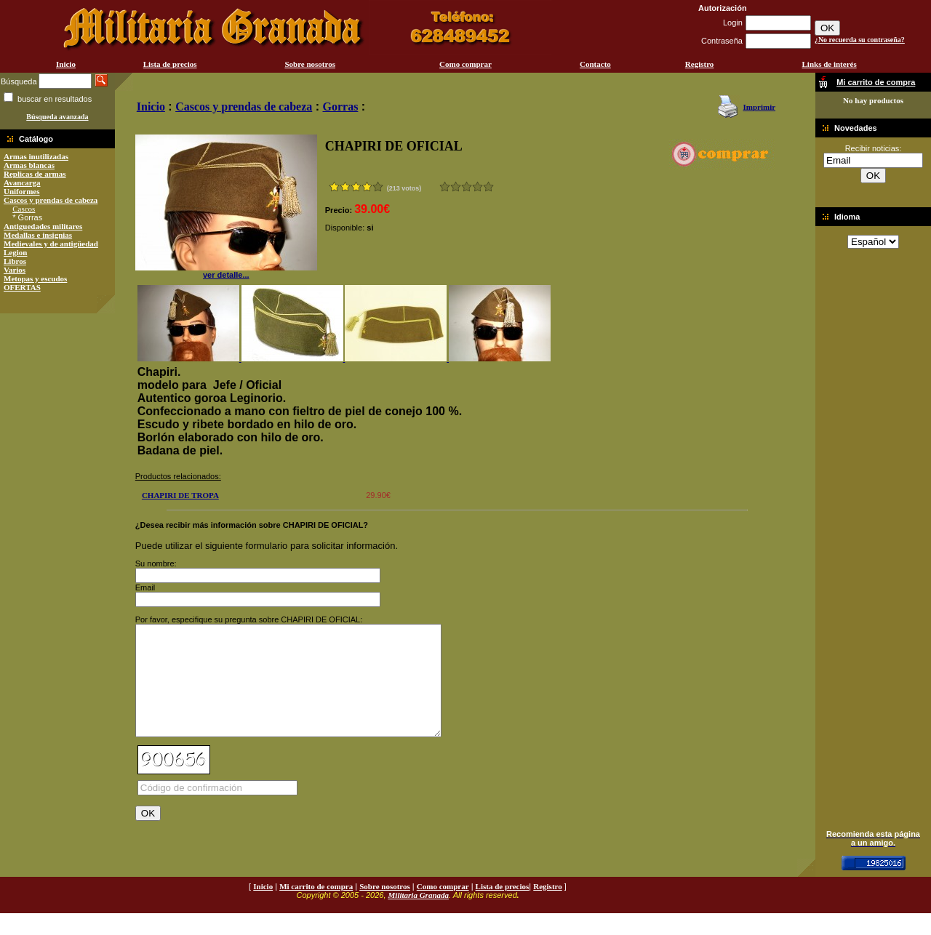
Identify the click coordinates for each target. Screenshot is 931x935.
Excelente (488, 186)
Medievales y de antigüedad (51, 243)
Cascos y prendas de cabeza (50, 200)
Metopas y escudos (35, 278)
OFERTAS (22, 287)
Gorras (341, 106)
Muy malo (444, 186)
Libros (15, 261)
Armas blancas (29, 165)
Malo (455, 186)
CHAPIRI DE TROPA (180, 495)
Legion (15, 252)
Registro (699, 64)
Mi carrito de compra (316, 908)
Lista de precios (170, 64)
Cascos (23, 208)
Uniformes (22, 191)
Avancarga (22, 182)
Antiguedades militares (43, 226)
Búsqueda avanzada (57, 117)
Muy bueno (477, 186)
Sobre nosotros (309, 64)
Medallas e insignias (38, 234)
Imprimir (759, 107)
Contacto (595, 64)
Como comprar (465, 64)
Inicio (66, 64)
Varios (14, 269)
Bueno (466, 186)
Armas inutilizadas (36, 156)
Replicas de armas (35, 173)
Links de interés (829, 64)
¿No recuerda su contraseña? (860, 40)
